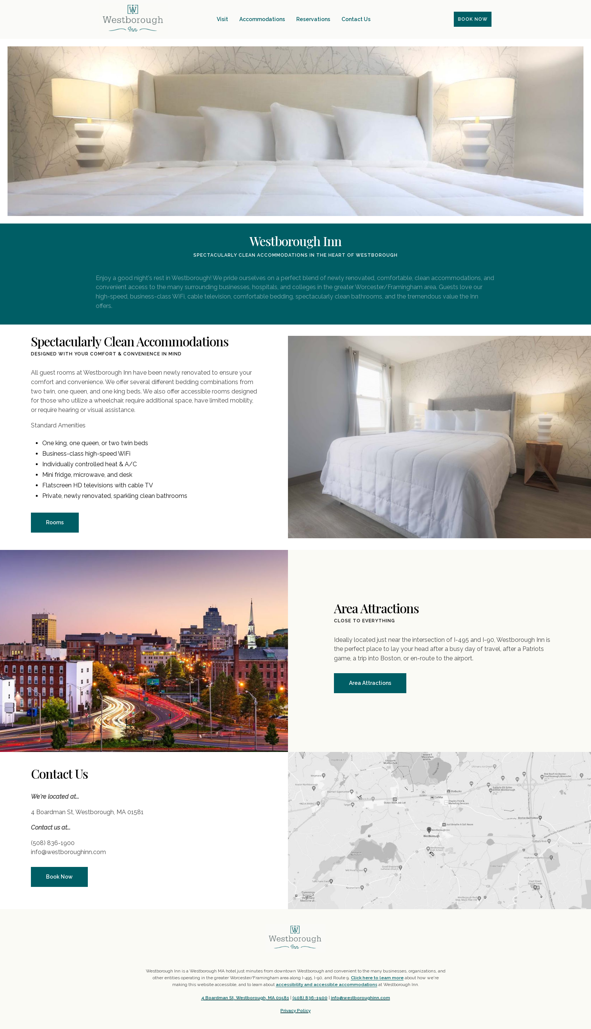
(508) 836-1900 (310, 997)
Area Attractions (370, 683)
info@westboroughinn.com (360, 997)
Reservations (313, 19)
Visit (222, 19)
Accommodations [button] (262, 19)
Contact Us (356, 19)
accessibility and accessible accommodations (326, 984)
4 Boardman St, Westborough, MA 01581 (245, 997)
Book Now (59, 877)
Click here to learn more (377, 977)
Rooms (55, 522)
